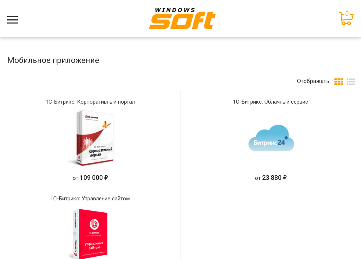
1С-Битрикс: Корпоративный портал (90, 102)
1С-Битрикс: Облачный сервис (270, 102)
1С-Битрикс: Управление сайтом (90, 198)
